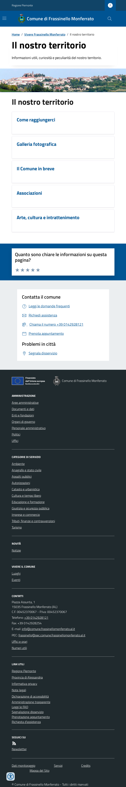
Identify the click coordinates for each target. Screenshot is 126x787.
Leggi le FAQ (20, 707)
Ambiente (18, 463)
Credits (85, 765)
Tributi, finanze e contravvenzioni (33, 521)
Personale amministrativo (29, 428)
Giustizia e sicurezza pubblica (30, 508)
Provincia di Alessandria (27, 677)
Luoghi (16, 573)
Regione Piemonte (22, 5)
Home (16, 34)
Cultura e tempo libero (26, 495)
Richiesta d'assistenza (26, 721)
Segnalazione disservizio (28, 712)
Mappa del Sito (39, 770)
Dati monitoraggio (23, 765)
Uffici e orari (19, 641)
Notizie (16, 550)
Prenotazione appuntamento (31, 716)
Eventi (16, 579)
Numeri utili (19, 648)
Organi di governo (23, 421)
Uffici (15, 440)
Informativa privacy (24, 683)
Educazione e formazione (28, 501)
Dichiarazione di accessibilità (30, 696)
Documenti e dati (23, 409)
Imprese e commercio (26, 514)
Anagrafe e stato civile (26, 470)
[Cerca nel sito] (108, 18)
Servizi (58, 765)
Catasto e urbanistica (26, 489)
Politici (16, 434)
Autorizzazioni (21, 482)
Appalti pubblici (22, 476)
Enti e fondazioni (23, 415)
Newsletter (19, 749)
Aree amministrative (25, 402)
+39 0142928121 (36, 617)
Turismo (17, 527)
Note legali (19, 690)
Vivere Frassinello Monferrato (44, 34)
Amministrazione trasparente (31, 702)
